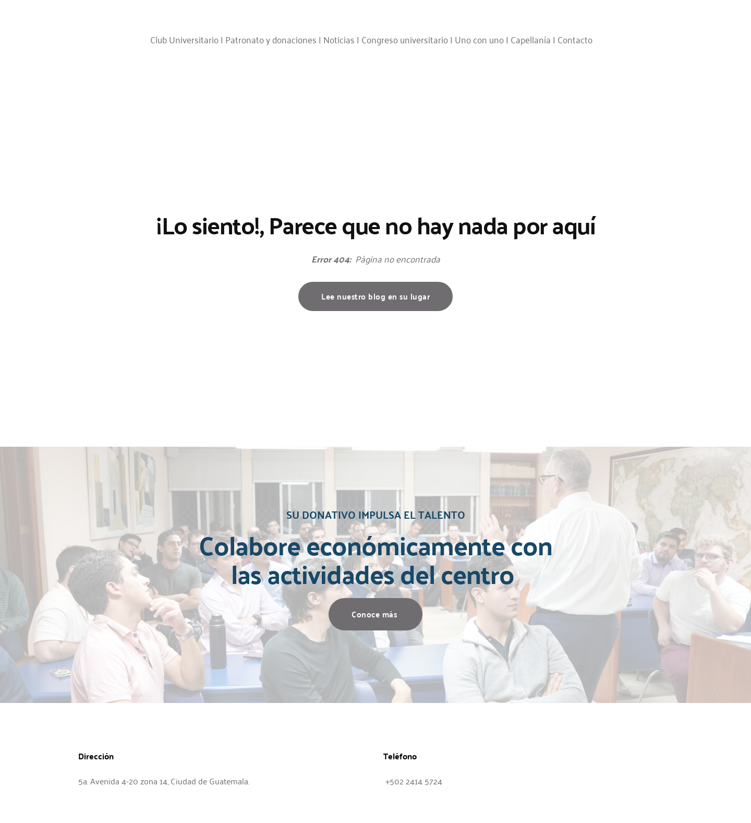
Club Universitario (184, 39)
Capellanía (531, 39)
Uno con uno (479, 39)
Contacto (575, 39)
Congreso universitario (404, 39)
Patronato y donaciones (271, 39)
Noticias (339, 39)
